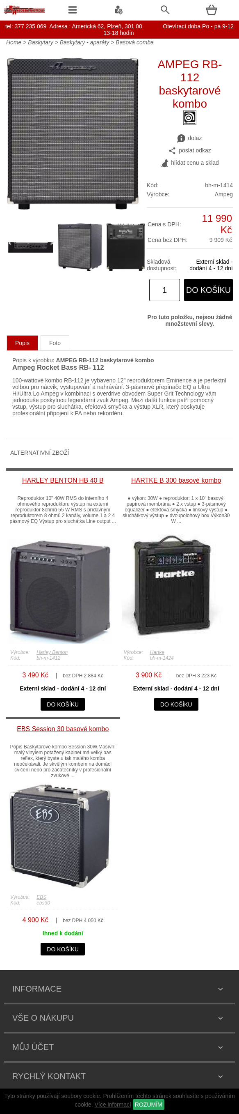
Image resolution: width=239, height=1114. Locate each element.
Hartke (157, 652)
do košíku (208, 290)
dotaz (189, 138)
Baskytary (40, 42)
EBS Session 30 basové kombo (63, 728)
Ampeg (224, 194)
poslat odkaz (189, 151)
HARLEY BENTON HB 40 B (63, 480)
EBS (41, 897)
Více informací (112, 1104)
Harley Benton (52, 652)
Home (13, 42)
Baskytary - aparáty (84, 42)
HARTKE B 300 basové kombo (176, 480)
